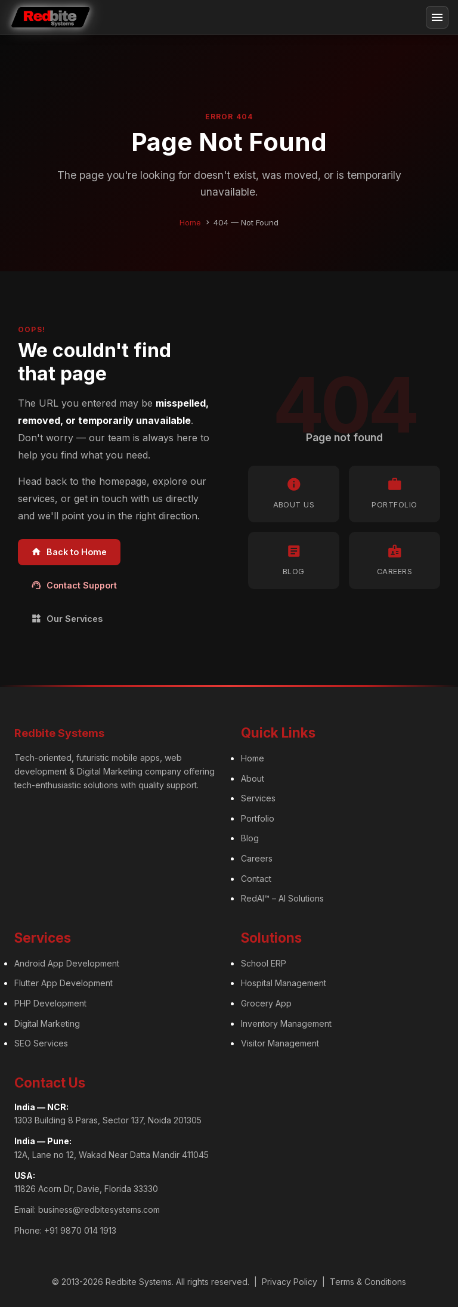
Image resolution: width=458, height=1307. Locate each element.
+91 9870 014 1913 (80, 1230)
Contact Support (74, 585)
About (252, 778)
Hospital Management (283, 983)
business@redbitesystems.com (99, 1209)
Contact (256, 879)
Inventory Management (286, 1023)
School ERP (263, 963)
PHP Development (50, 1003)
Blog (250, 838)
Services (258, 798)
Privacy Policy (289, 1282)
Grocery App (266, 1003)
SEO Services (41, 1043)
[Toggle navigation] (437, 17)
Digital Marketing (47, 1023)
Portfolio (257, 818)
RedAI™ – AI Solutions (282, 898)
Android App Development (66, 963)
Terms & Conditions (368, 1282)
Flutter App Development (63, 983)
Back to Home (69, 552)
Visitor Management (280, 1043)
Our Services (67, 618)
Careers (257, 858)
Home (190, 222)
